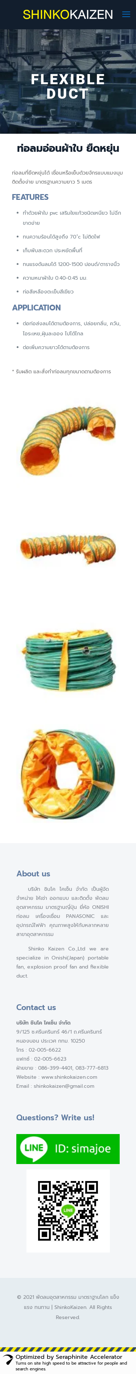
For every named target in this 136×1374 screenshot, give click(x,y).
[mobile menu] (126, 14)
